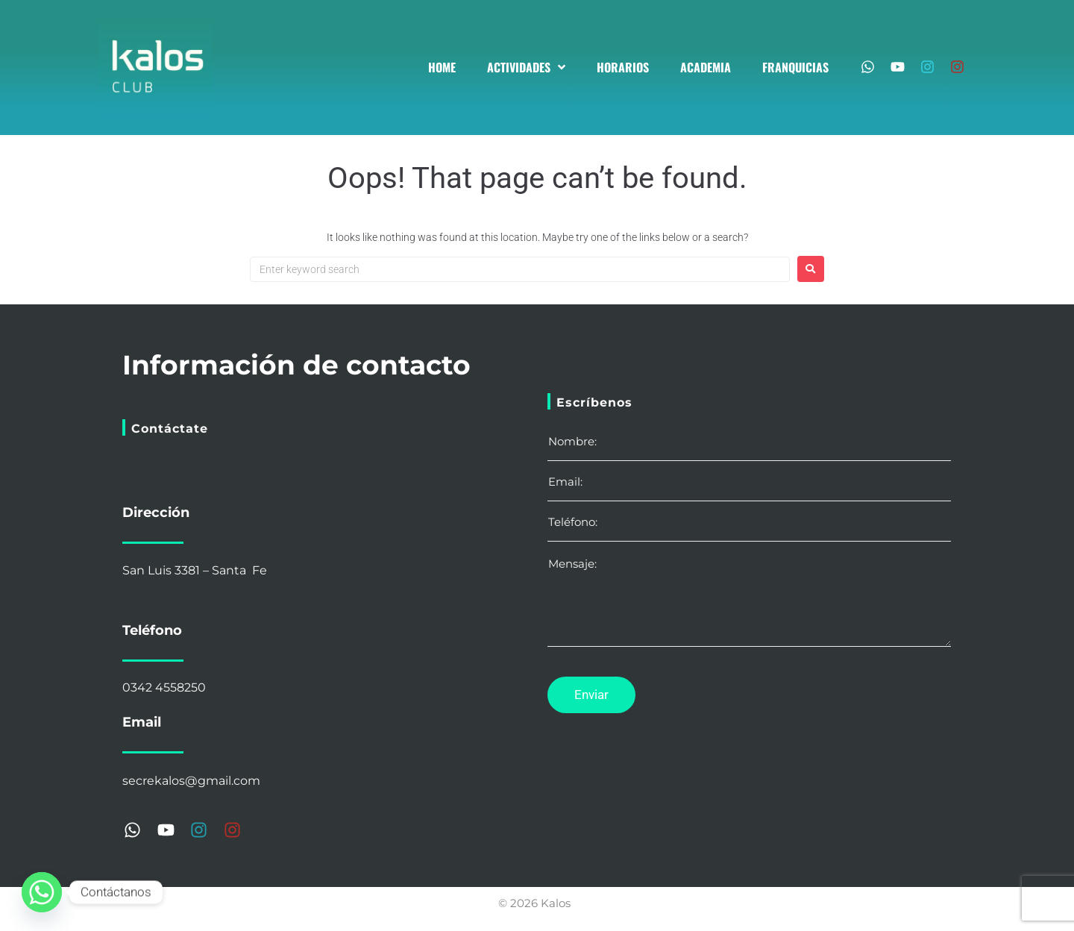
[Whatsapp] (42, 892)
